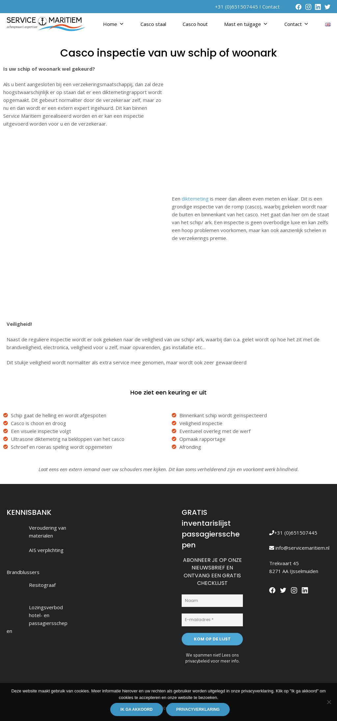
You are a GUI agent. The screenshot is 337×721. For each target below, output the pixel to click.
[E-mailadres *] (212, 619)
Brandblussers (23, 572)
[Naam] (212, 600)
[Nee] (328, 702)
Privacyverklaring (198, 709)
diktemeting (195, 198)
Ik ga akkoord (136, 709)
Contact (271, 6)
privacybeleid (197, 661)
